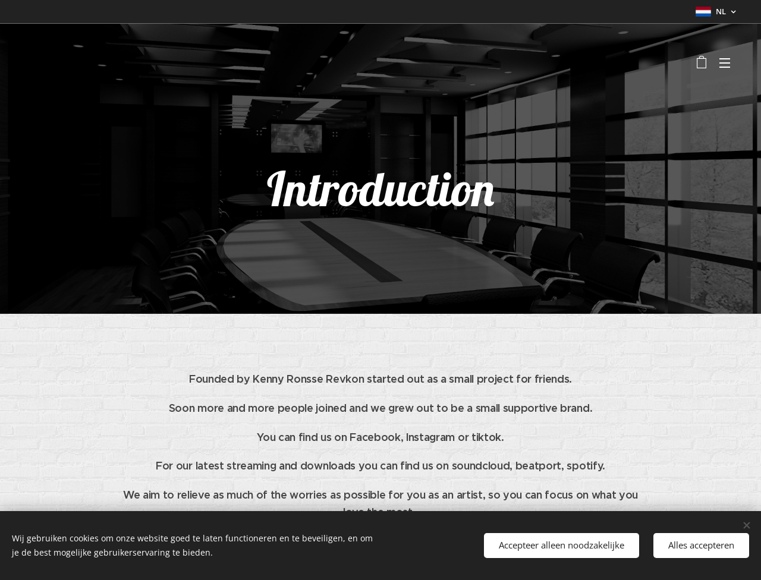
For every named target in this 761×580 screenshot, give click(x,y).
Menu (724, 63)
